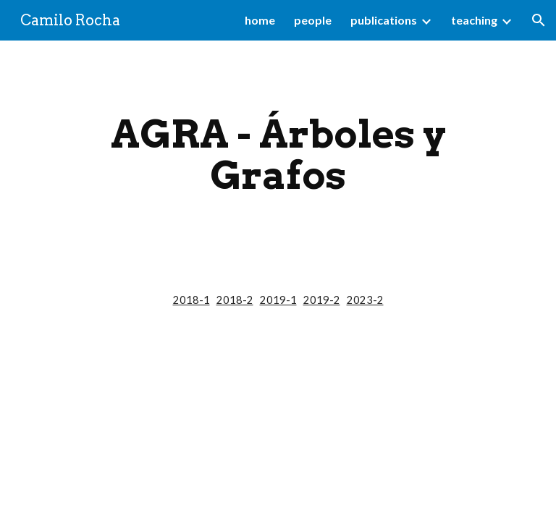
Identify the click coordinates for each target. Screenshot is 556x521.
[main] (278, 154)
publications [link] (383, 20)
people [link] (313, 20)
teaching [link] (474, 20)
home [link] (260, 20)
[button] (538, 20)
